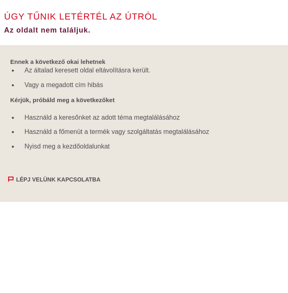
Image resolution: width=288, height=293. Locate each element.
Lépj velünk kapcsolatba (58, 179)
